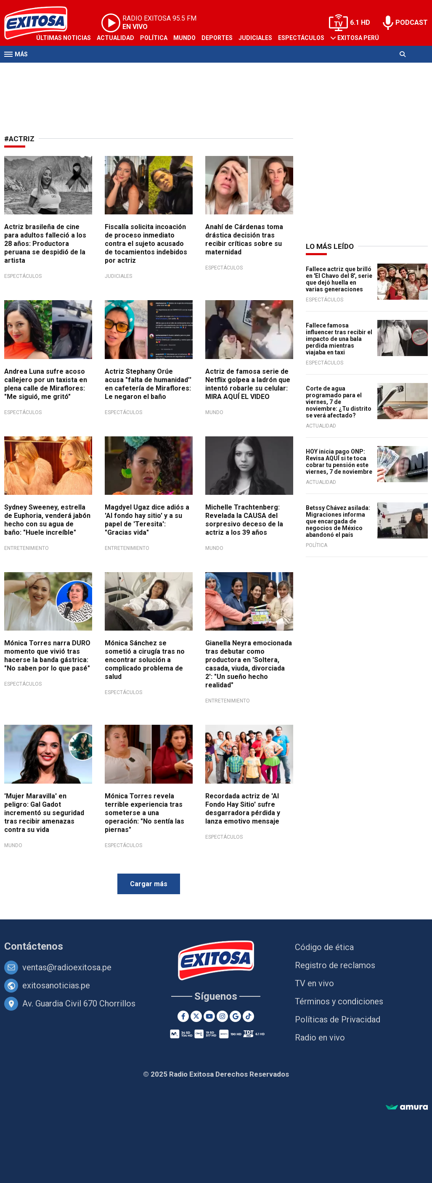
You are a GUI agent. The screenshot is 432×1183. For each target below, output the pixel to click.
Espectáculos (301, 37)
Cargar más (148, 884)
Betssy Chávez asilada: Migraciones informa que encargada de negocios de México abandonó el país (338, 521)
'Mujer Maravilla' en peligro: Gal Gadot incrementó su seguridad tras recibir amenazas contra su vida (44, 813)
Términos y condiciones (339, 1001)
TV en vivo (314, 983)
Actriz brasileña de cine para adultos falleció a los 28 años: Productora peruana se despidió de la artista (45, 243)
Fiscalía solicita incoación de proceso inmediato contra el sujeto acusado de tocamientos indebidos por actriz (146, 243)
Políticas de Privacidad (337, 1019)
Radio (84, 70)
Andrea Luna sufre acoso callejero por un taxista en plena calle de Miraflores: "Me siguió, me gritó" (45, 384)
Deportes (217, 37)
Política (153, 37)
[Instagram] (222, 1016)
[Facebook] (183, 1016)
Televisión (53, 70)
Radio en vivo (320, 1037)
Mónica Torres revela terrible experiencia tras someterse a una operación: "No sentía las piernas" (144, 813)
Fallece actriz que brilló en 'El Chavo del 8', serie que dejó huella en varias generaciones (339, 279)
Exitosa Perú (358, 37)
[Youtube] (209, 1016)
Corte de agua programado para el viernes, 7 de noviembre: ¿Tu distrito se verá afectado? (338, 402)
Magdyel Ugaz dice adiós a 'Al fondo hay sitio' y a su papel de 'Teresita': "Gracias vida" (147, 519)
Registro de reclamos (335, 965)
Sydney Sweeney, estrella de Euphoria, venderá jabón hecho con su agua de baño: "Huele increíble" (47, 519)
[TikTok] (248, 1016)
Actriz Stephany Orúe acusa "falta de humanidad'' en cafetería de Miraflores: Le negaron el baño (148, 384)
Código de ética (324, 947)
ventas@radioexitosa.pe (66, 967)
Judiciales (255, 37)
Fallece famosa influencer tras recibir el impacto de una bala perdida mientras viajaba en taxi (339, 339)
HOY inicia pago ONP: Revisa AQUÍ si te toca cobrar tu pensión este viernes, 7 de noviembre (339, 461)
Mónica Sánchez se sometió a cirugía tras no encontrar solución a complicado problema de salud (145, 660)
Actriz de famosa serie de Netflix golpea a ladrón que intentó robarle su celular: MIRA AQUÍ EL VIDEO (247, 384)
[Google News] (235, 1016)
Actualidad (115, 37)
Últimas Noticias (63, 37)
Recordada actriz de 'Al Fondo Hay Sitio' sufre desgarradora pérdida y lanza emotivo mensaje (242, 808)
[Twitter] (196, 1016)
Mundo (184, 37)
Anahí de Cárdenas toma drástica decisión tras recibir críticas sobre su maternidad (244, 239)
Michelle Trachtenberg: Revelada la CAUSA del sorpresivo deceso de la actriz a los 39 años (244, 519)
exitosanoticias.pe (56, 985)
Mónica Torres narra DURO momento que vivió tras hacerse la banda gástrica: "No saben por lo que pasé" (47, 655)
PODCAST (411, 22)
